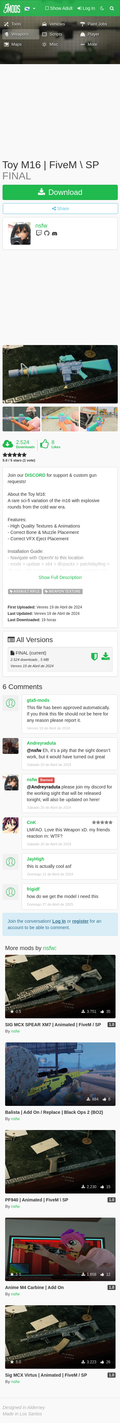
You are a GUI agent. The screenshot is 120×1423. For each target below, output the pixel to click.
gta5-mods (38, 700)
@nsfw (34, 750)
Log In (59, 921)
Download (60, 192)
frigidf (33, 889)
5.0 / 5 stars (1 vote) (19, 460)
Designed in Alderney (24, 1407)
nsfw (41, 226)
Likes (55, 447)
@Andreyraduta (43, 786)
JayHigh (35, 858)
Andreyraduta (41, 743)
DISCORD (35, 475)
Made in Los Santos (22, 1413)
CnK (31, 822)
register (80, 921)
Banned (46, 780)
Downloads (25, 447)
